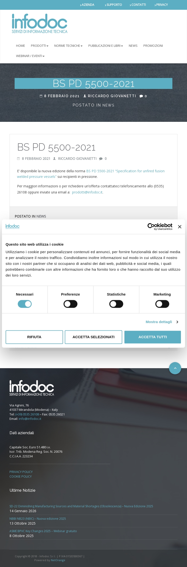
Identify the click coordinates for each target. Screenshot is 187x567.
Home (20, 45)
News (108, 105)
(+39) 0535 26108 (27, 414)
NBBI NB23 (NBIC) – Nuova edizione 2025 (37, 519)
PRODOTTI (39, 45)
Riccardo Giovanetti (110, 96)
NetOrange (58, 560)
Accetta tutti (153, 337)
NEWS (133, 45)
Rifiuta (34, 337)
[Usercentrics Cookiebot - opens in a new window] (151, 226)
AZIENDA (88, 5)
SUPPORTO (114, 5)
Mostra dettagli (159, 322)
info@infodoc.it (30, 418)
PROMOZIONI (153, 45)
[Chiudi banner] (179, 226)
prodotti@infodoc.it (87, 192)
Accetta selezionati (93, 337)
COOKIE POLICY (20, 476)
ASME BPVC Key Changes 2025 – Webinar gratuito (43, 531)
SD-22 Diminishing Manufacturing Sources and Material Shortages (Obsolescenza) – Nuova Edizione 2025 (81, 506)
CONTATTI (138, 5)
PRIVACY (162, 5)
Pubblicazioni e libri (105, 45)
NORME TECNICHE (68, 45)
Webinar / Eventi (30, 56)
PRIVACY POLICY (21, 472)
